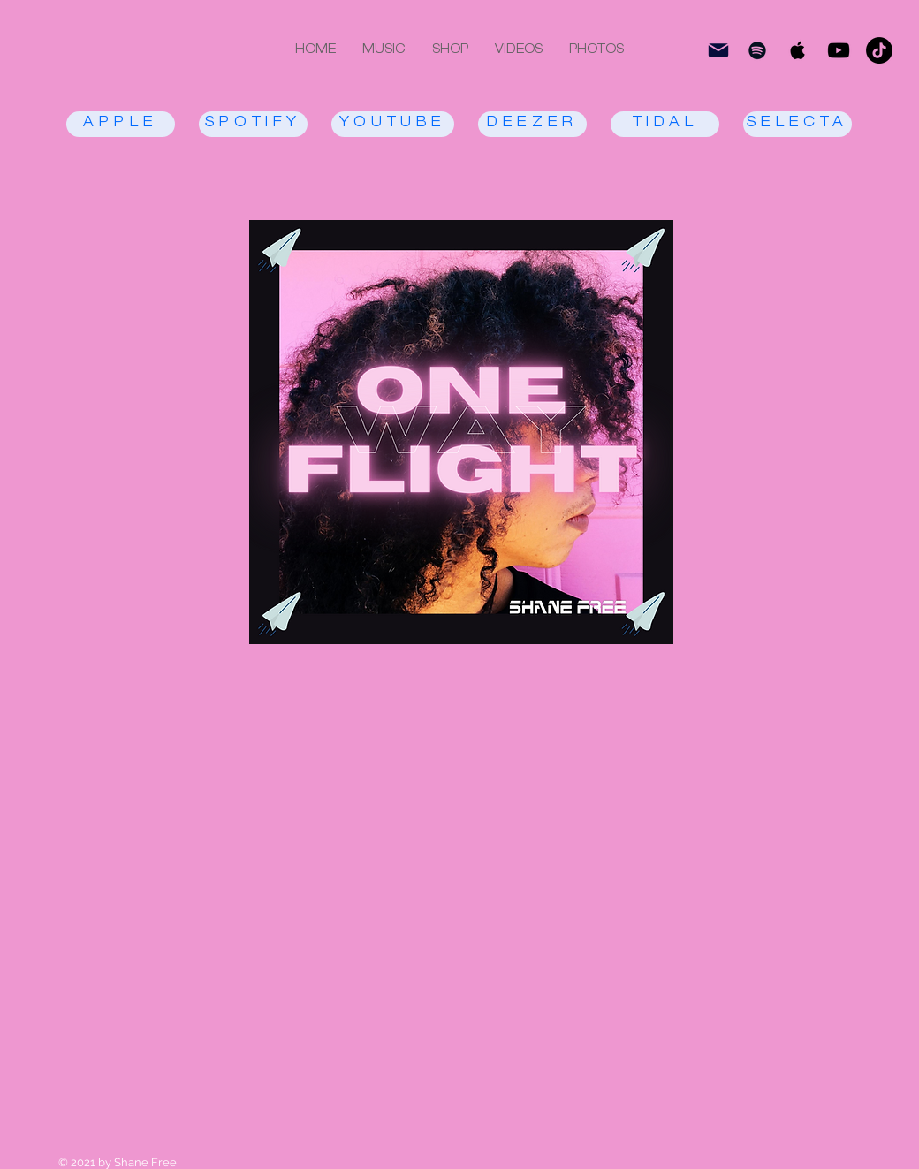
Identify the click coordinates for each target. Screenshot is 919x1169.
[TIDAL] (665, 124)
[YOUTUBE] (392, 124)
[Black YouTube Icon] (838, 50)
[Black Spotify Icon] (757, 50)
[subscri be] (718, 50)
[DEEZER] (532, 124)
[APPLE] (120, 124)
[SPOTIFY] (253, 124)
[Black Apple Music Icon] (798, 50)
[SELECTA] (797, 124)
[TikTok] (879, 50)
